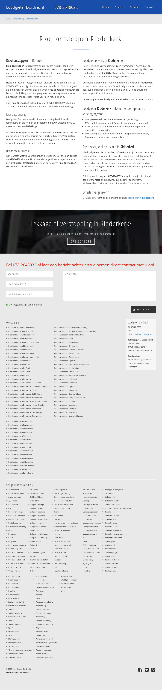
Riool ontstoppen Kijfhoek (64, 386)
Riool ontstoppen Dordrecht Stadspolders (25, 416)
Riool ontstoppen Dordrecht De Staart (23, 390)
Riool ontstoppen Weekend (19, 447)
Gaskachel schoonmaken (40, 563)
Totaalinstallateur (43, 583)
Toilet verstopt (41, 580)
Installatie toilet (60, 552)
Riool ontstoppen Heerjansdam (66, 368)
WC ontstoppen (67, 583)
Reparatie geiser (111, 519)
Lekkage (86, 501)
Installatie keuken (61, 549)
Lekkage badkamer (90, 504)
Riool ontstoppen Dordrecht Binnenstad (24, 383)
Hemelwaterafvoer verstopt (65, 526)
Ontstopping (88, 560)
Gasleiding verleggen (38, 567)
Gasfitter (33, 556)
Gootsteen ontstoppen (63, 504)
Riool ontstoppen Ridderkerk (25, 18)
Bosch (10, 537)
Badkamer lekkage (15, 512)
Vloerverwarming (43, 635)
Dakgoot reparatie (37, 512)
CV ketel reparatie (15, 563)
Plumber (86, 571)
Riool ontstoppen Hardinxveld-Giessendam (71, 364)
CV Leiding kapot (15, 571)
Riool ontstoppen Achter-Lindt (20, 331)
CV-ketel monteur (37, 493)
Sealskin (11, 620)
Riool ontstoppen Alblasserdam (21, 335)
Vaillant (39, 594)
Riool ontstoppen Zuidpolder (20, 469)
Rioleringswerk (111, 541)
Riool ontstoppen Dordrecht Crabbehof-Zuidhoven (29, 386)
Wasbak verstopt (42, 653)
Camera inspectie (15, 549)
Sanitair (11, 609)
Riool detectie (110, 545)
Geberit (33, 571)
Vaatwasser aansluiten (45, 587)
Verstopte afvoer (42, 609)
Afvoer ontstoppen (16, 493)
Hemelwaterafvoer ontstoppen (66, 523)
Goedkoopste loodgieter (64, 497)
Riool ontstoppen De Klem (19, 375)
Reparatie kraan (111, 523)
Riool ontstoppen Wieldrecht (20, 454)
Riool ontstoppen (112, 567)
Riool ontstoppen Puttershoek (20, 428)
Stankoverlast (13, 631)
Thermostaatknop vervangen (20, 650)
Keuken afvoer (89, 490)
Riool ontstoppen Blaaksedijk (20, 349)
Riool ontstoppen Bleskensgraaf (21, 353)
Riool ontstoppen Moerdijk (65, 408)
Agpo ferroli (13, 501)
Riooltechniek (14, 594)
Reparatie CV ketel (112, 515)
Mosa (85, 537)
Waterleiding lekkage (44, 657)
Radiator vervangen (113, 504)
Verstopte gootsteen (44, 613)
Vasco (38, 598)
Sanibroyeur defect (16, 602)
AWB (10, 508)
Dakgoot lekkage (37, 504)
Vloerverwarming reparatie (46, 642)
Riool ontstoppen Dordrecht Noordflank (24, 408)
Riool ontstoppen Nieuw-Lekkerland (68, 416)
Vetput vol (40, 628)
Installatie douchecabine (64, 545)
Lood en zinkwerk (90, 515)
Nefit (85, 541)
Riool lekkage (110, 556)
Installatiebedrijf (60, 556)
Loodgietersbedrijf (90, 526)
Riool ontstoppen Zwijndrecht (20, 473)
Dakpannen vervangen (39, 537)
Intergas (57, 560)
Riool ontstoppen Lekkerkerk (65, 401)
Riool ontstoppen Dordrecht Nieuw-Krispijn (26, 405)
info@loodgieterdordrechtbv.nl (140, 334)
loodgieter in (141, 197)
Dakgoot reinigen (37, 508)
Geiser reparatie (60, 490)
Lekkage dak (88, 508)
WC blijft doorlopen (69, 580)
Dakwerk (33, 545)
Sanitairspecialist (15, 613)
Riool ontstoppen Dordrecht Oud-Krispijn (25, 412)
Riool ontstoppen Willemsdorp (20, 462)
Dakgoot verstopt (37, 523)
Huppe (57, 534)
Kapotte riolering (61, 571)
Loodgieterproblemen (92, 523)
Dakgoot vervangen (38, 526)
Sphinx (11, 628)
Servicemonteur (14, 624)
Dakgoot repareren (37, 515)
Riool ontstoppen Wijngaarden (20, 458)
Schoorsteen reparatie (17, 617)
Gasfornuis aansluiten (39, 560)
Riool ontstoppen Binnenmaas (20, 346)
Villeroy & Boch (42, 631)
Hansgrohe (58, 519)
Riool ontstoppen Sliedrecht (19, 436)
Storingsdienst (14, 639)
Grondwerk (58, 515)
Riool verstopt (14, 576)
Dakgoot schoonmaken (39, 519)
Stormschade (13, 646)
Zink (63, 591)
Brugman (12, 541)
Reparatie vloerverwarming (116, 534)
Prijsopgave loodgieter (114, 490)
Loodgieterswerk (90, 534)
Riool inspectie (111, 549)
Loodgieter (87, 519)
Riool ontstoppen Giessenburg (66, 353)
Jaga (55, 567)
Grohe (56, 512)
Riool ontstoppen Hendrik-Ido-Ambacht (70, 375)
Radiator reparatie (112, 501)
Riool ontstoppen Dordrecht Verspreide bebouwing (75, 331)
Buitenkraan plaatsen (17, 545)
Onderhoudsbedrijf (91, 549)
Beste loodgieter (15, 523)
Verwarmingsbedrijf (44, 620)
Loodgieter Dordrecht (25, 7)
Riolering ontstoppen (113, 537)
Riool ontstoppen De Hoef (19, 371)
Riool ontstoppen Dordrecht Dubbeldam (24, 394)
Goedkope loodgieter (62, 501)
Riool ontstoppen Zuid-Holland (21, 465)
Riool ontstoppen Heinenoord (66, 371)
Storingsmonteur (15, 642)
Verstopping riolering (44, 602)
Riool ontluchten (111, 563)
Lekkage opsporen (90, 512)
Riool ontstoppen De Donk (19, 368)
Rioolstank (12, 591)
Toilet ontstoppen (15, 653)
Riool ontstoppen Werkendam (20, 451)
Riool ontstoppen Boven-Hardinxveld (23, 357)
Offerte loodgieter (90, 545)
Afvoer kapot (13, 490)
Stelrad (11, 635)
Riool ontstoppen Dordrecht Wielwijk (69, 335)
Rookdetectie (13, 598)
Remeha (108, 512)
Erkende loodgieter (38, 552)
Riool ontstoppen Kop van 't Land (67, 394)
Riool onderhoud (112, 560)
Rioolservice (13, 583)
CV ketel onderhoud (16, 560)
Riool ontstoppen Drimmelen (66, 346)
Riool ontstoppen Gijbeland (65, 360)
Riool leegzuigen (111, 552)
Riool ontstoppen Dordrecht (19, 379)
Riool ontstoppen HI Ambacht (66, 379)
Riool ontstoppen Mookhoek (65, 412)
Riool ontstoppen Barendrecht (20, 338)
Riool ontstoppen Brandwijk (19, 360)
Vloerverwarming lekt (44, 639)
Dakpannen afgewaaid (39, 534)
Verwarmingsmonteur (44, 624)
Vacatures (40, 591)
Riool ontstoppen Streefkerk (19, 439)
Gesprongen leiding (62, 493)
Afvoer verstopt (14, 497)
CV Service (34, 490)
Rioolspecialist (14, 587)
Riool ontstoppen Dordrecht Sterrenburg (70, 327)
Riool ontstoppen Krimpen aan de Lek (69, 397)
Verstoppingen (42, 605)
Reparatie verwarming (113, 530)
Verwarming (40, 617)
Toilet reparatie (42, 576)
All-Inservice (13, 504)
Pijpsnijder (87, 563)
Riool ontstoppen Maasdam (65, 405)
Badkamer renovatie (16, 515)
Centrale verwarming (16, 556)
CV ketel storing (14, 567)
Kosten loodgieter (90, 497)
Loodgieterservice (90, 530)
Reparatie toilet (111, 526)
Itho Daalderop (60, 563)
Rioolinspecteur (14, 580)
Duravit (33, 549)
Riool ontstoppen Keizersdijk (65, 383)
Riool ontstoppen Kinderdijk (65, 390)
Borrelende (12, 534)
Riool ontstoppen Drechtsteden (67, 342)
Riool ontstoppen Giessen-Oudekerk (69, 349)
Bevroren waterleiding (17, 526)
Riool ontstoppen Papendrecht (21, 425)
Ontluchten (87, 556)
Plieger (85, 567)
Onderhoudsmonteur (91, 552)
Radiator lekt (110, 497)
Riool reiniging (110, 571)
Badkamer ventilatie (16, 519)
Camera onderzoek (16, 552)
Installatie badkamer (62, 541)
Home (9, 18)
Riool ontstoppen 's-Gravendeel (21, 327)
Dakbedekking (36, 497)
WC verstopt (66, 587)
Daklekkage (34, 530)
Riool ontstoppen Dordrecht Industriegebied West (28, 401)
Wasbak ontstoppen (44, 650)
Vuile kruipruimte (43, 646)
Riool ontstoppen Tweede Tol (20, 443)
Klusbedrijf (87, 493)
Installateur (58, 537)
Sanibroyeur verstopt (17, 605)
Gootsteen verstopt (62, 508)
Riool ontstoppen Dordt (63, 338)
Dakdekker (34, 501)
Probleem (108, 493)
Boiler (10, 530)
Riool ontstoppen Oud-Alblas (20, 421)
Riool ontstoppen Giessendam (66, 357)
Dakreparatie (35, 541)
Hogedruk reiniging (62, 530)
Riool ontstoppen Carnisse (19, 364)
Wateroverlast (66, 576)
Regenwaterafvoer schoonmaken (118, 508)
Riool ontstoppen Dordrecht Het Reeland (25, 397)
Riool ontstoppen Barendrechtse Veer (23, 342)
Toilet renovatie (14, 657)
